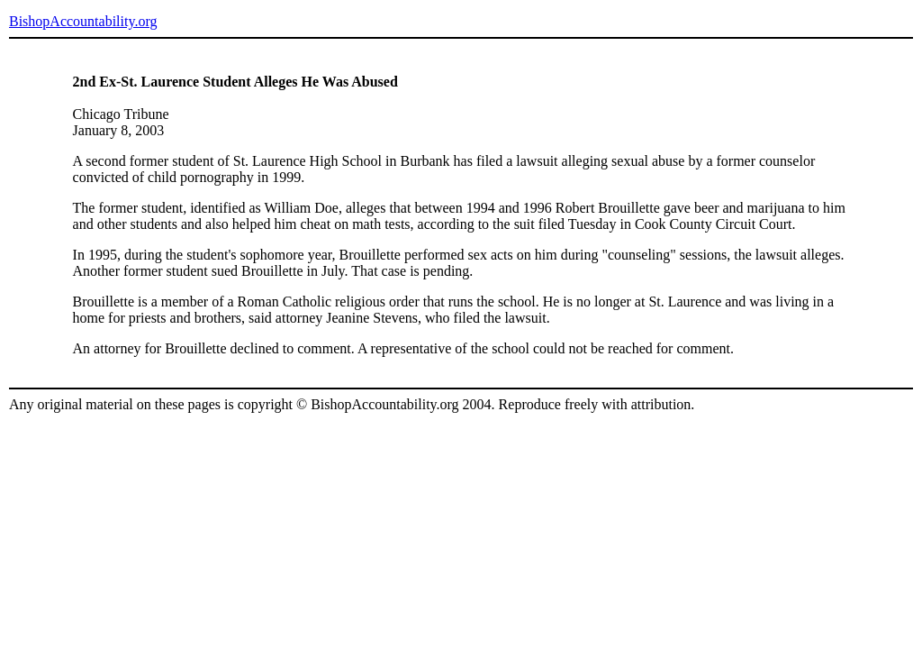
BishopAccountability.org (83, 21)
